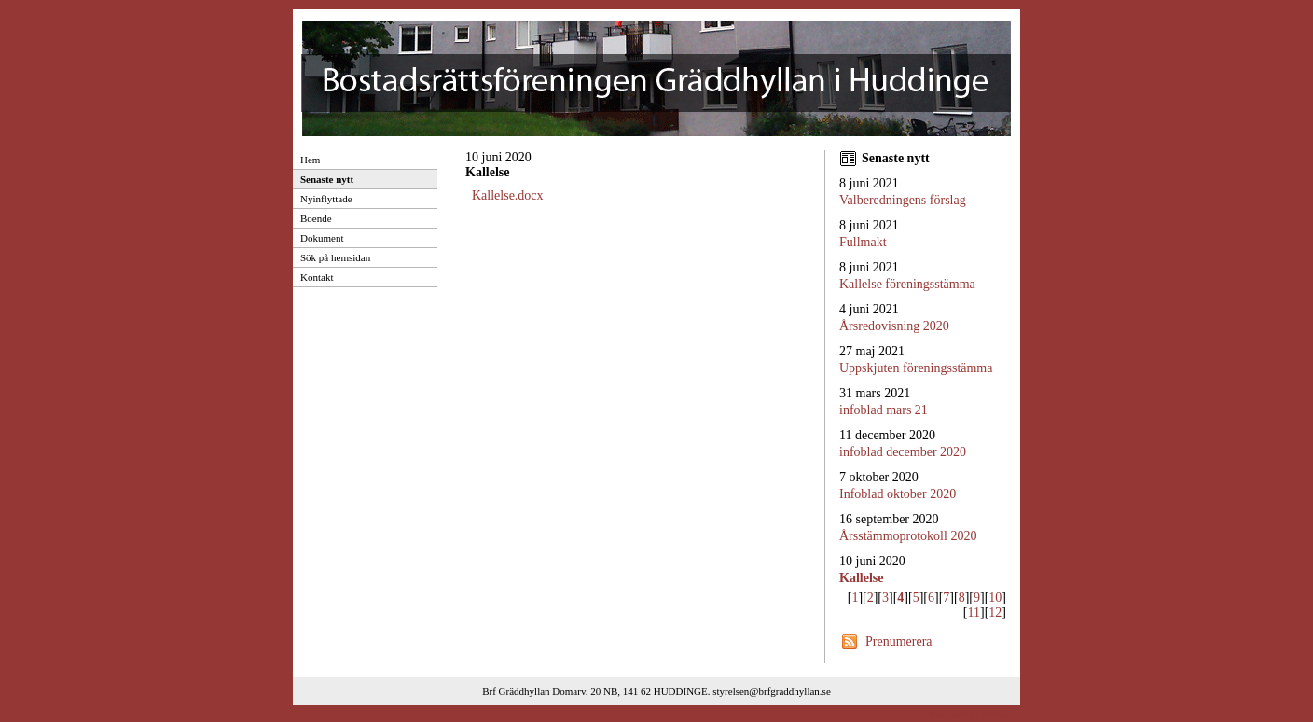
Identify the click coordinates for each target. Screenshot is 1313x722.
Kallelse (861, 578)
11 (974, 612)
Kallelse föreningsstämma (907, 284)
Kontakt (316, 277)
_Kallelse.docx (504, 195)
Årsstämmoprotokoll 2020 (907, 536)
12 (995, 612)
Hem (310, 159)
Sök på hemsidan (335, 257)
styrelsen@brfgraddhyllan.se (771, 691)
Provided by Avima (969, 713)
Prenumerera (899, 641)
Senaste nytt (326, 179)
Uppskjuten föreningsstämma (915, 368)
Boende (316, 218)
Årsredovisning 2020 (894, 326)
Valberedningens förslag (902, 200)
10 (995, 597)
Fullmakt (863, 242)
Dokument (321, 237)
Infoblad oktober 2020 (897, 494)
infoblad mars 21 (883, 410)
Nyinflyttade (326, 198)
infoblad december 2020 (902, 452)
